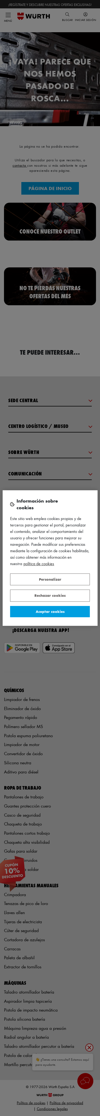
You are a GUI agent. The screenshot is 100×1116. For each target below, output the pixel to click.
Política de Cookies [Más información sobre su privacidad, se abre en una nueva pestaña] (38, 563)
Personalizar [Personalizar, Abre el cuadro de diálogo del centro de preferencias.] (50, 579)
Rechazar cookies (50, 595)
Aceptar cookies (50, 611)
